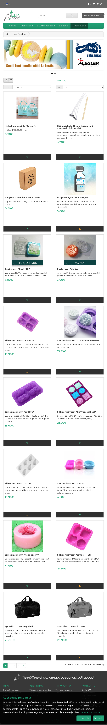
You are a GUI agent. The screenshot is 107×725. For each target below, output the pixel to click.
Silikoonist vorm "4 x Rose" (20, 340)
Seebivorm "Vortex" (68, 269)
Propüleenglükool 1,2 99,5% (72, 197)
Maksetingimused (11, 690)
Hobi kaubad (79, 25)
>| (23, 665)
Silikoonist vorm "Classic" (71, 483)
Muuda (98, 718)
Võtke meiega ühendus (40, 690)
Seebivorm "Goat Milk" (17, 269)
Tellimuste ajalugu (64, 690)
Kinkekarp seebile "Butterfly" (21, 126)
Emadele (63, 25)
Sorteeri (8, 87)
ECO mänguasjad (46, 25)
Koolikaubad (26, 25)
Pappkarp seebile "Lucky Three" (23, 197)
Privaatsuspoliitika (90, 712)
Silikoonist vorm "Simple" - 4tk (74, 555)
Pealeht (12, 25)
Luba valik (83, 718)
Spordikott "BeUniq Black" (20, 626)
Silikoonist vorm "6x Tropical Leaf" (76, 412)
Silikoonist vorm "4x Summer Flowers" (78, 340)
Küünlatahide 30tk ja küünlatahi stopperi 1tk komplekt (75, 127)
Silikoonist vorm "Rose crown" (22, 555)
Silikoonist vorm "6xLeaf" (19, 483)
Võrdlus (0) (61, 81)
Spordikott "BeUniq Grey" (71, 626)
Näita (59, 87)
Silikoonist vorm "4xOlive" (19, 412)
